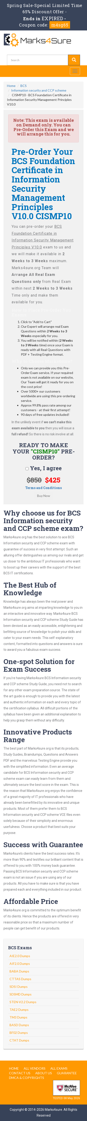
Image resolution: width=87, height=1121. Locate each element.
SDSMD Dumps (21, 994)
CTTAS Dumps (20, 979)
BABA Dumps (19, 971)
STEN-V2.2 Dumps (23, 1002)
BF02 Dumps (19, 1033)
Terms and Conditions (43, 488)
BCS (23, 86)
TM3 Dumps (18, 1017)
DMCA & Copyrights (26, 1078)
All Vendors (34, 1068)
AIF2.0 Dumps (20, 964)
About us (43, 1073)
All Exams (59, 1068)
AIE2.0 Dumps (20, 956)
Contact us (19, 1073)
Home (11, 86)
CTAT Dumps (19, 1040)
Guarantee (67, 1073)
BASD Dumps (19, 1025)
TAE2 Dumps (19, 1010)
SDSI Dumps (19, 987)
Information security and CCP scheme (38, 90)
